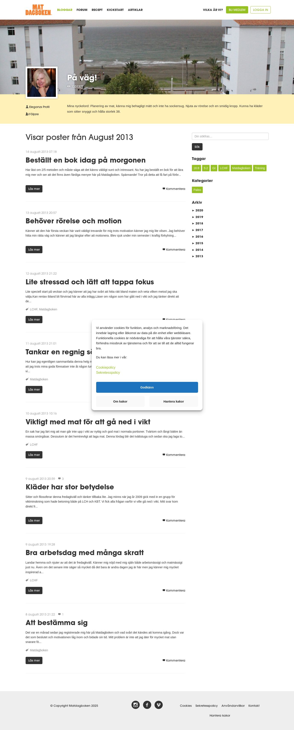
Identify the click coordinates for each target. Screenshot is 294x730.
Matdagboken (48, 309)
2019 (197, 217)
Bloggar (64, 10)
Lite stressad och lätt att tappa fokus (90, 281)
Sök (197, 147)
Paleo (197, 190)
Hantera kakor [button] (174, 401)
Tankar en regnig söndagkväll (78, 351)
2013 (197, 256)
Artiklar (135, 10)
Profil (37, 107)
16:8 (196, 168)
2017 (197, 230)
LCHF (33, 309)
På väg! (82, 77)
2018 (197, 223)
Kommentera (173, 189)
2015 (197, 243)
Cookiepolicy (106, 367)
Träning (260, 168)
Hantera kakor (220, 715)
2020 (197, 210)
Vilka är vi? (213, 10)
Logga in (260, 10)
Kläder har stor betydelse (70, 486)
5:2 (206, 168)
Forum (82, 10)
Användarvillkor (233, 706)
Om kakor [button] (120, 401)
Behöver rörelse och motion (74, 220)
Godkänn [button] (147, 387)
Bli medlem (237, 10)
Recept (97, 10)
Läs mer (34, 189)
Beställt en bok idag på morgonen (86, 159)
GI (214, 168)
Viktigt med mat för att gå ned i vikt (88, 421)
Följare (32, 114)
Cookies (186, 706)
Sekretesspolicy (207, 706)
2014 (197, 250)
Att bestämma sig (57, 622)
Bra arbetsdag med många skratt (85, 552)
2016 (197, 236)
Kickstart (115, 10)
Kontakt (253, 706)
